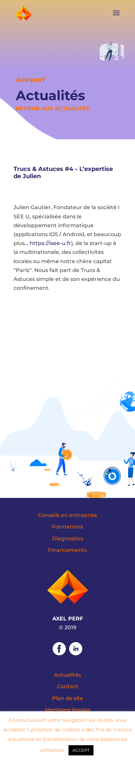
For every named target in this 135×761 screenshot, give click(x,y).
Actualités (67, 675)
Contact (67, 686)
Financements (67, 550)
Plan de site (67, 698)
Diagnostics (67, 538)
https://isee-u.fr (50, 243)
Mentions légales (67, 710)
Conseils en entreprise (67, 515)
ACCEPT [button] (81, 750)
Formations (67, 527)
